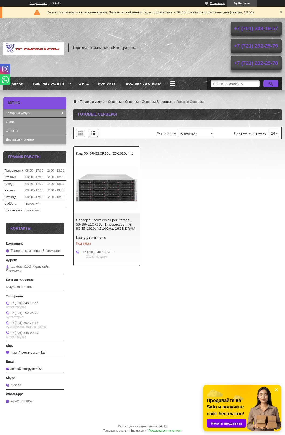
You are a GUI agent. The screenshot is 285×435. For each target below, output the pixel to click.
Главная (15, 84)
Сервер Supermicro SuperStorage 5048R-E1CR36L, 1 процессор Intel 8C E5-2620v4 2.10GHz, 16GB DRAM (105, 224)
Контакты (107, 84)
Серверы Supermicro (157, 101)
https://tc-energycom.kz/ (28, 352)
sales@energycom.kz (26, 369)
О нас (83, 84)
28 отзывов (217, 3)
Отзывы (12, 131)
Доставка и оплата (144, 84)
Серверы (115, 101)
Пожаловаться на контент (165, 430)
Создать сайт (38, 3)
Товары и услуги (48, 84)
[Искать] (270, 83)
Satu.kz (162, 426)
